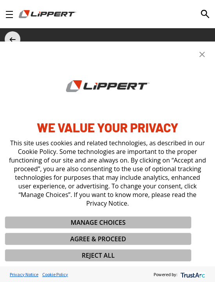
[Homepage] (47, 14)
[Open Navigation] (9, 14)
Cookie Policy (55, 274)
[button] (202, 54)
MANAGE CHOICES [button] (98, 222)
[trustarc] (192, 274)
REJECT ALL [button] (98, 255)
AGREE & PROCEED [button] (98, 239)
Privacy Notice (24, 274)
